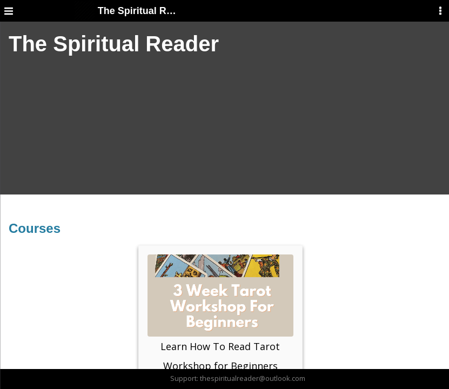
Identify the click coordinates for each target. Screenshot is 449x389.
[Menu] (8, 11)
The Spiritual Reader (125, 11)
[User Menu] (440, 11)
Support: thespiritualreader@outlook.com (237, 378)
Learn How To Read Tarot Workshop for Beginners (220, 313)
